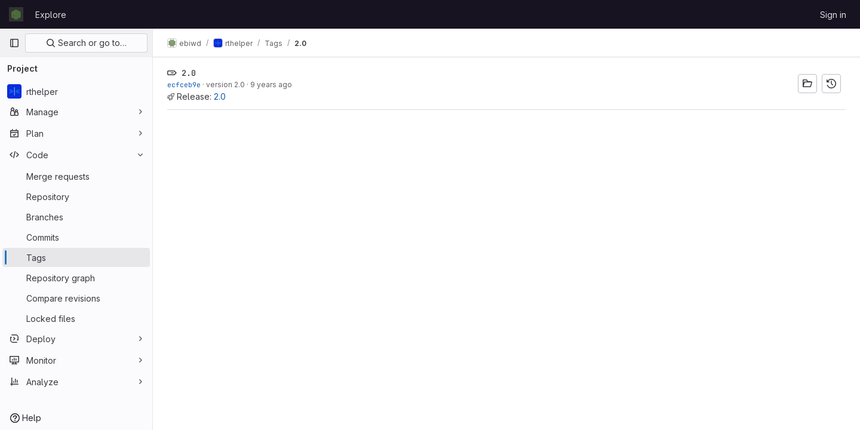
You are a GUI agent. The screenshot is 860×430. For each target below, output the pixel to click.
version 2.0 (225, 84)
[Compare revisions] (76, 298)
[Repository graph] (76, 277)
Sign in (833, 15)
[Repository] (76, 196)
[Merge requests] (76, 176)
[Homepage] (16, 14)
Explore (50, 15)
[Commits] (76, 237)
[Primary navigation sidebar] (14, 43)
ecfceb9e (184, 84)
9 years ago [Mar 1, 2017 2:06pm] (271, 84)
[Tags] (76, 257)
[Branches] (76, 216)
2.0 (220, 96)
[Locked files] (76, 318)
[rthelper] (76, 91)
